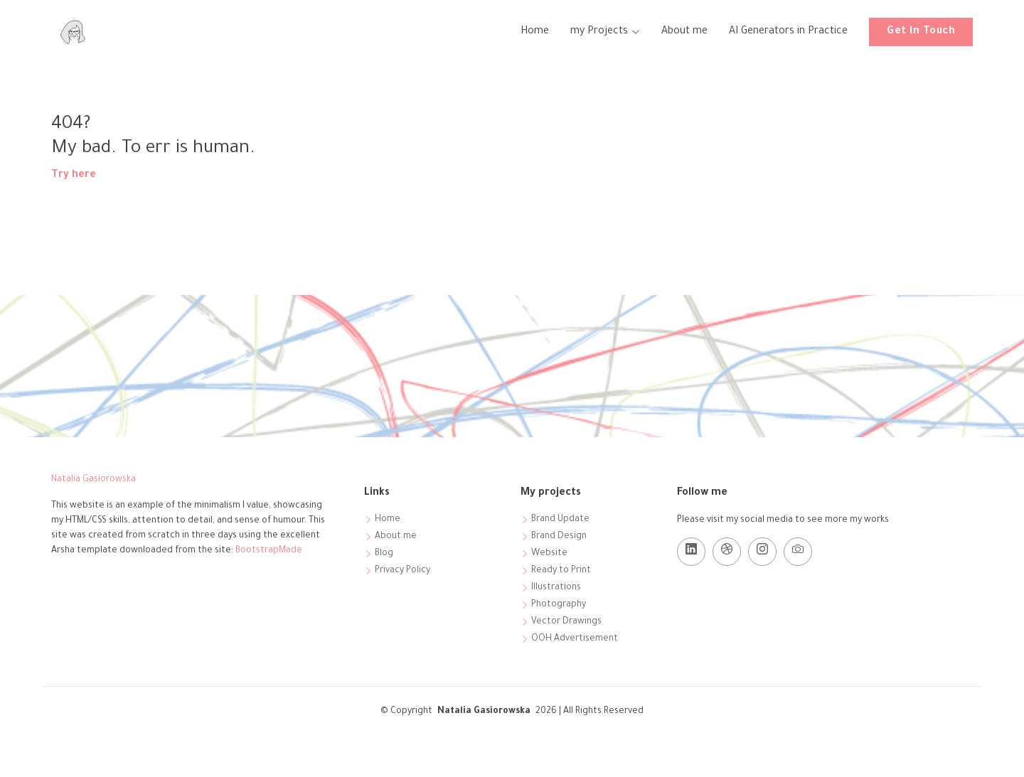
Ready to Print (561, 571)
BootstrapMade (268, 551)
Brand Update (560, 520)
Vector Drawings (566, 622)
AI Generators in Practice (788, 32)
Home (535, 32)
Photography (558, 605)
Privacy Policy (402, 571)
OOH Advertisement (574, 639)
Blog (384, 554)
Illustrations (556, 588)
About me (684, 32)
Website (549, 554)
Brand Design (559, 537)
